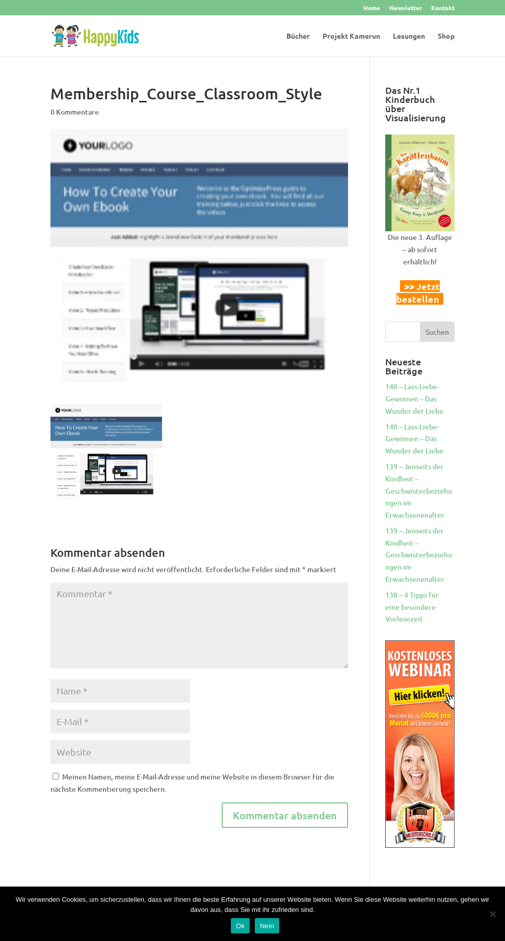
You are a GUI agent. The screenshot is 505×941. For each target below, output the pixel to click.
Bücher (298, 36)
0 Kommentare (74, 112)
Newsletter (405, 8)
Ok (240, 926)
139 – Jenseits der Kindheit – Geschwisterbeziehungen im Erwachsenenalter (418, 491)
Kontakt (443, 8)
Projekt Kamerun (351, 36)
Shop (446, 36)
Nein (267, 926)
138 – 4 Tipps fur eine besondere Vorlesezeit (412, 607)
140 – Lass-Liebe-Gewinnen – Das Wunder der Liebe (414, 399)
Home (371, 8)
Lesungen (409, 36)
